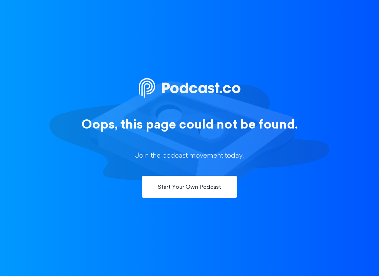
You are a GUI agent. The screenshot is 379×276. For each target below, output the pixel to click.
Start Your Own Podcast (189, 187)
